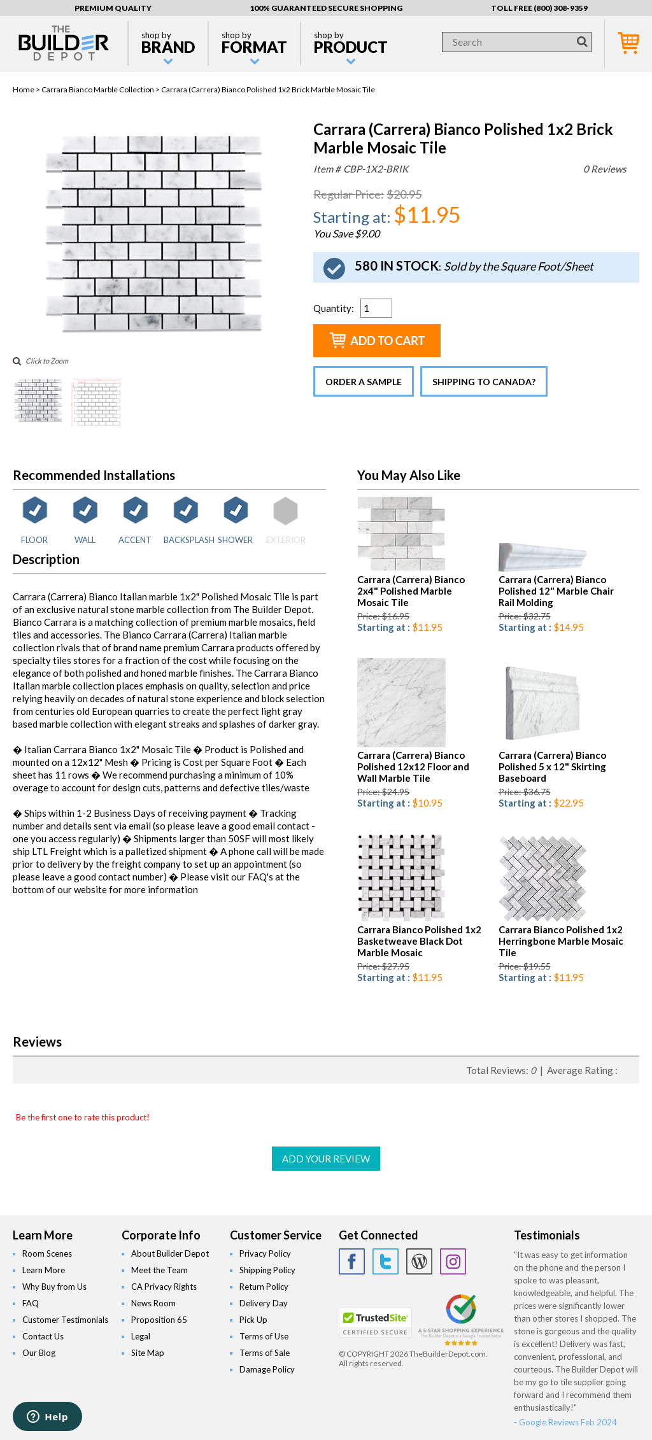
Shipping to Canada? (483, 381)
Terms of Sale (264, 1353)
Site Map (147, 1353)
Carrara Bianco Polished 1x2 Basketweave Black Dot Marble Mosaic (419, 941)
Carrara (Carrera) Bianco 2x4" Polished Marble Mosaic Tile (411, 591)
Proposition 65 (159, 1320)
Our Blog (38, 1353)
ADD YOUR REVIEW (326, 1158)
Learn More (43, 1270)
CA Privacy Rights (164, 1286)
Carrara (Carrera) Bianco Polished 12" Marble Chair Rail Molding (556, 591)
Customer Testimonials (65, 1320)
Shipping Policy (267, 1270)
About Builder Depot (170, 1253)
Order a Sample (363, 381)
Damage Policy (267, 1369)
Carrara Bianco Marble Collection (97, 89)
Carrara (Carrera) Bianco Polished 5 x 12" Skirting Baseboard (552, 766)
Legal (140, 1336)
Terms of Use (263, 1336)
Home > (27, 89)
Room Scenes (47, 1253)
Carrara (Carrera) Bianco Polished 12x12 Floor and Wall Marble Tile (413, 766)
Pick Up (253, 1320)
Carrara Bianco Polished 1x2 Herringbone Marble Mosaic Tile (561, 941)
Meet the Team (159, 1270)
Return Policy (263, 1286)
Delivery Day (263, 1303)
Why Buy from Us (54, 1286)
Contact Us (43, 1336)
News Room (153, 1303)
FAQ (30, 1303)
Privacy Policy (265, 1253)
